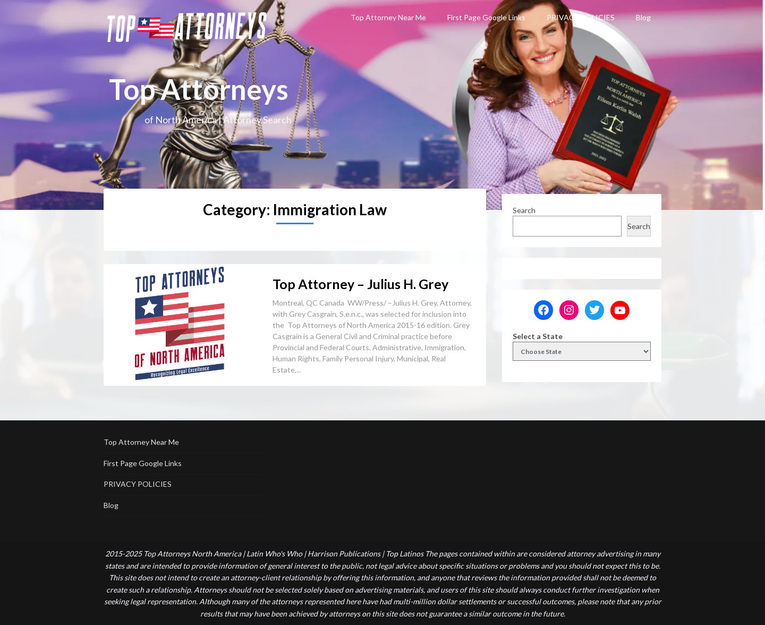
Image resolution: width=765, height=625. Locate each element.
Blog (643, 17)
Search (524, 210)
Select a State (538, 336)
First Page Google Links (486, 17)
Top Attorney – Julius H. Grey (360, 284)
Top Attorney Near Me (388, 17)
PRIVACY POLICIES (581, 17)
